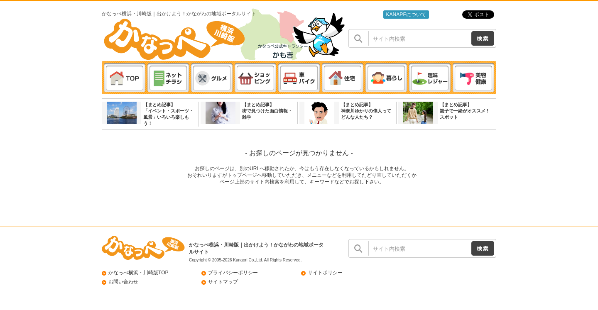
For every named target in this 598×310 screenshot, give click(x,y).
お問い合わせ (123, 282)
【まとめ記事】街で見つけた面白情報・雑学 (267, 111)
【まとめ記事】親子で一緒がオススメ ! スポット (464, 111)
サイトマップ (223, 282)
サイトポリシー (325, 273)
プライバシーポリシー (233, 273)
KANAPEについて (406, 14)
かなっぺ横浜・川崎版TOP (138, 273)
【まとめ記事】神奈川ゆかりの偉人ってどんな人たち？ (366, 111)
